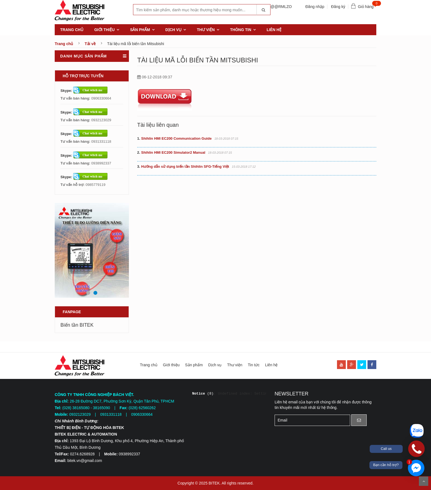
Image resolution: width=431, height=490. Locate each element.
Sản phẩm (140, 29)
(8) (203, 394)
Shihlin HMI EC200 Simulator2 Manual (171, 152)
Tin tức (253, 365)
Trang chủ (71, 29)
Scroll (423, 481)
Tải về (90, 44)
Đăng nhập (314, 6)
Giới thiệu (104, 29)
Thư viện (206, 29)
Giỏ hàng (367, 5)
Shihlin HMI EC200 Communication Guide (174, 138)
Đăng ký (338, 6)
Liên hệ (274, 29)
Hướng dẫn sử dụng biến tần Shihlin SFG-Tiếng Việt (183, 166)
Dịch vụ (173, 29)
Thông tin (240, 29)
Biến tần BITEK (76, 325)
